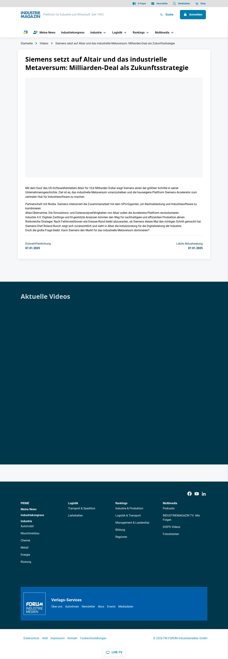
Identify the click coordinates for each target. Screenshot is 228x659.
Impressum (58, 638)
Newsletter (88, 606)
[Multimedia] (160, 32)
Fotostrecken (171, 534)
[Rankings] (137, 32)
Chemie (25, 540)
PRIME (25, 503)
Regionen (121, 537)
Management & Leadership (132, 522)
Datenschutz (31, 638)
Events (111, 606)
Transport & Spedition (81, 508)
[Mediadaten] (181, 3)
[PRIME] (25, 32)
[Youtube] (197, 494)
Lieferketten (75, 515)
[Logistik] (116, 32)
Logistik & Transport (128, 515)
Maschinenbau (30, 533)
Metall (24, 547)
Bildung (120, 529)
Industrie (26, 521)
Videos (44, 43)
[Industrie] (95, 32)
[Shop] (200, 3)
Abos (101, 606)
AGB (45, 638)
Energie (25, 554)
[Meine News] (44, 32)
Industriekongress (32, 515)
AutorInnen (72, 606)
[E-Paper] (139, 3)
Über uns (56, 606)
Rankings (121, 503)
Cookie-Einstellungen (93, 638)
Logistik (73, 503)
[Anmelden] (193, 14)
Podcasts (169, 508)
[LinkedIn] (204, 494)
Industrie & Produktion (129, 508)
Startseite (27, 43)
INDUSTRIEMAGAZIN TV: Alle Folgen (181, 517)
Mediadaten (125, 606)
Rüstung (26, 562)
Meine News (29, 509)
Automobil (27, 526)
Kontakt (72, 638)
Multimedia (170, 503)
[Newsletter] (159, 3)
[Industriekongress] (73, 32)
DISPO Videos (171, 527)
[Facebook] (189, 494)
